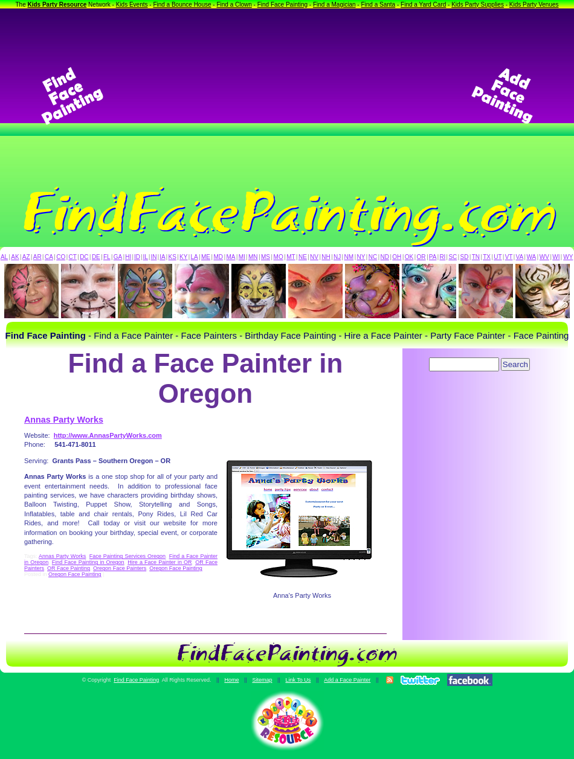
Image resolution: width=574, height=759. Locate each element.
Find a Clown (233, 4)
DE (96, 257)
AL (4, 257)
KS (172, 257)
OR (421, 257)
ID (137, 257)
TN (476, 257)
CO (60, 257)
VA (520, 257)
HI (128, 257)
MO (278, 257)
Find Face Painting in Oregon (88, 562)
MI (242, 257)
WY (568, 257)
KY (183, 257)
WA (532, 257)
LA (194, 257)
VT (509, 257)
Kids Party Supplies (477, 4)
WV (544, 257)
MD (219, 257)
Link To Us (298, 680)
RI (442, 257)
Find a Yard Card (423, 4)
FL (107, 257)
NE (302, 257)
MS (265, 257)
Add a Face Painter (347, 680)
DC (84, 257)
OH (396, 257)
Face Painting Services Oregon (127, 556)
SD (464, 257)
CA (49, 257)
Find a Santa (378, 4)
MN (253, 257)
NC (373, 257)
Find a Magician (334, 4)
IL (145, 257)
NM (349, 257)
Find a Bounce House (182, 4)
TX (487, 257)
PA (433, 257)
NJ (337, 257)
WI (555, 257)
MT (290, 257)
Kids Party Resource (57, 4)
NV (314, 257)
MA (231, 257)
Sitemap (262, 680)
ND (385, 257)
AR (37, 257)
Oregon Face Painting (175, 568)
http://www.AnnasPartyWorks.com (108, 435)
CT (73, 257)
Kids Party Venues (534, 4)
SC (452, 257)
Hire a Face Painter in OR (159, 562)
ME (205, 257)
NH (325, 257)
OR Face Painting (68, 568)
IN (153, 257)
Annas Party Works (63, 419)
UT (497, 257)
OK (409, 257)
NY (360, 257)
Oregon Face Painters (119, 568)
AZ (26, 257)
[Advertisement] (287, 96)
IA (162, 257)
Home (231, 680)
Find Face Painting (282, 4)
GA (118, 257)
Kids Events (132, 4)
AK (15, 257)
